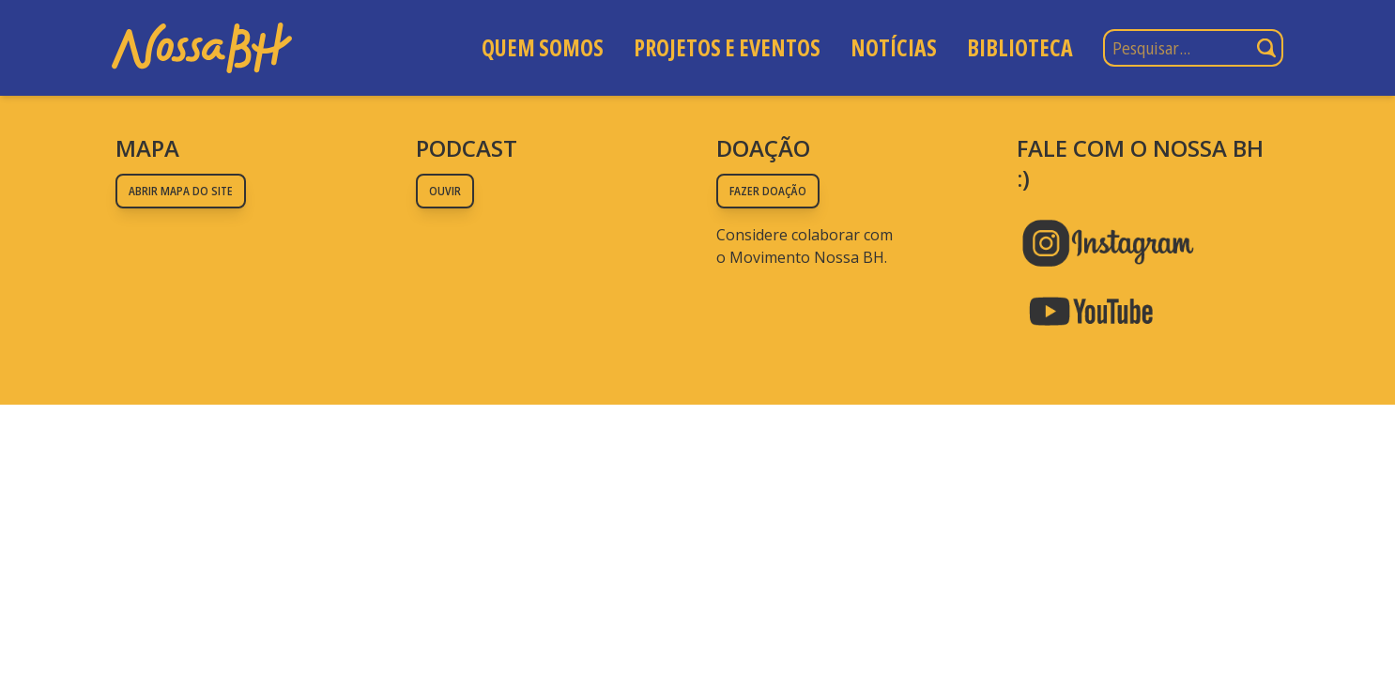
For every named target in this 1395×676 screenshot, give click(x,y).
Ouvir (445, 191)
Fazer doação (767, 191)
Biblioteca (1020, 47)
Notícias (894, 47)
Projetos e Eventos (727, 47)
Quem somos (543, 47)
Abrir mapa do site (181, 191)
